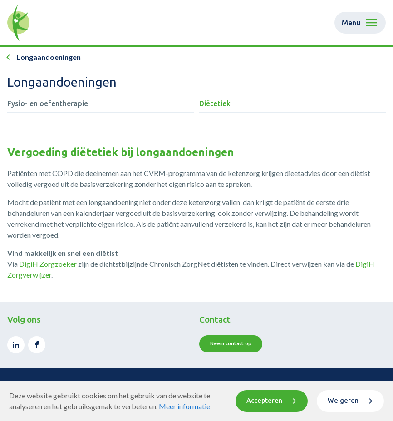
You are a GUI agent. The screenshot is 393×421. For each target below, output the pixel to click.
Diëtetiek (215, 103)
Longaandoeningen (48, 57)
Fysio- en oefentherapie (47, 103)
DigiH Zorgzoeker (48, 263)
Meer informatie (184, 406)
